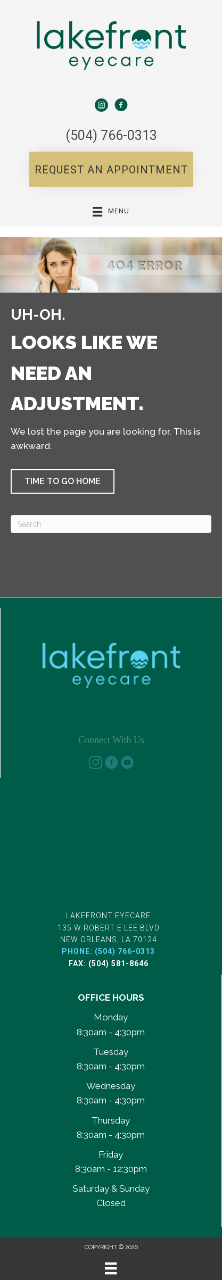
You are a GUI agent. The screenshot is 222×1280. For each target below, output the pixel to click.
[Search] (111, 524)
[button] (111, 169)
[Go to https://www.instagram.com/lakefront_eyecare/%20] (101, 105)
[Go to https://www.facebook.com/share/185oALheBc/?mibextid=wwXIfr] (121, 105)
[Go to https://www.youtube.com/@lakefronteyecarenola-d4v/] (127, 762)
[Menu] (111, 1268)
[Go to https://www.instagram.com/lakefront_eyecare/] (95, 762)
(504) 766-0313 (111, 135)
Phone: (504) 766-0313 (108, 951)
